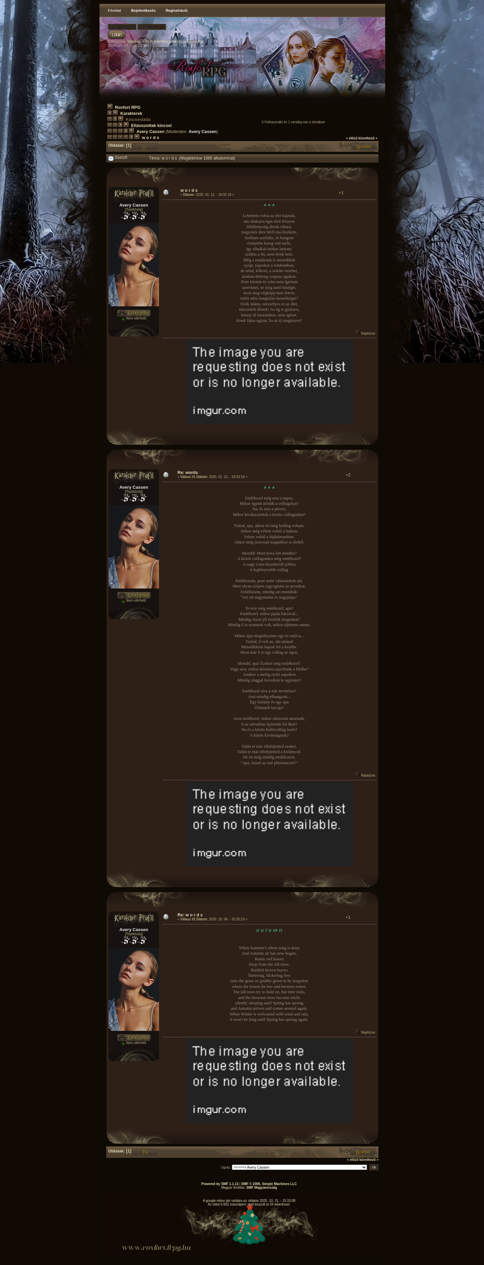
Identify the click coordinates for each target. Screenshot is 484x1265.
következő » (367, 138)
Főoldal (114, 10)
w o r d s (150, 137)
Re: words (187, 472)
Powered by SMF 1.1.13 (220, 1184)
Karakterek (131, 113)
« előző (352, 138)
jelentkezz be (164, 41)
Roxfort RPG (127, 107)
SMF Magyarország (261, 1187)
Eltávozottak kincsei (151, 125)
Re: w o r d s (190, 915)
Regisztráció (177, 10)
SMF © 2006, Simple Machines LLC (269, 1184)
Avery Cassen (150, 131)
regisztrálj (193, 41)
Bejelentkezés (143, 10)
